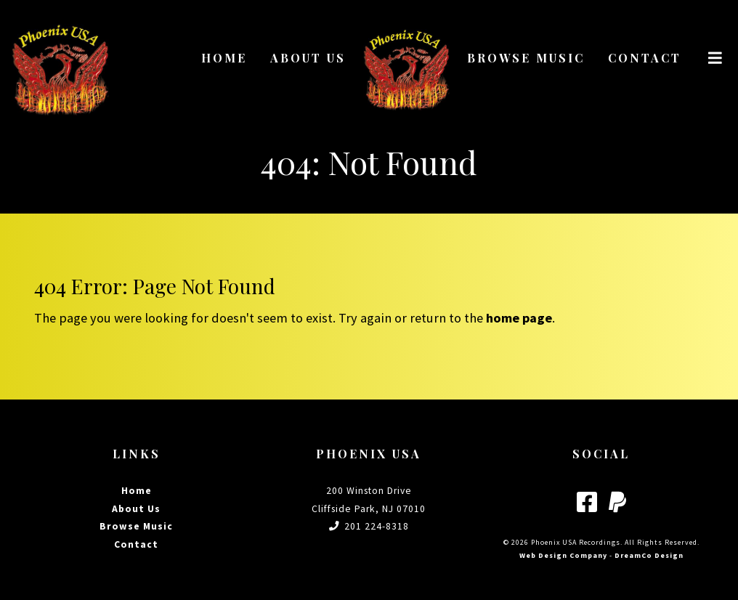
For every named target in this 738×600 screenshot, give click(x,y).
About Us (308, 57)
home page (519, 317)
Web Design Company (563, 555)
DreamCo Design (649, 555)
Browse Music (526, 57)
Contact (644, 57)
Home (224, 57)
